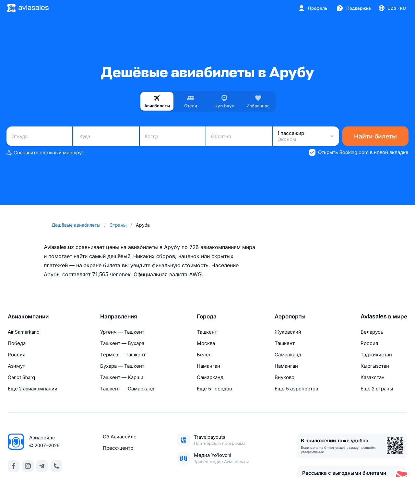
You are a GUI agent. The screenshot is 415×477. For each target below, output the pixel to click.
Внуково (284, 377)
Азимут (16, 366)
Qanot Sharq (21, 377)
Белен (204, 355)
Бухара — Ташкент (122, 366)
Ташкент (207, 332)
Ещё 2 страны (377, 389)
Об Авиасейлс (119, 437)
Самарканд (210, 377)
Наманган (208, 366)
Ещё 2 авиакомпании (32, 389)
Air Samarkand (24, 332)
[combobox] (39, 136)
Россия (16, 355)
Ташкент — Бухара (122, 343)
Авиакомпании (28, 316)
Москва (206, 343)
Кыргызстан (375, 366)
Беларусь (372, 332)
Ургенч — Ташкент (122, 332)
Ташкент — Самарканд (127, 389)
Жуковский (288, 332)
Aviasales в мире (384, 316)
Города (207, 316)
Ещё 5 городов (214, 389)
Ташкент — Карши (121, 377)
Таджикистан (376, 355)
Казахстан (373, 377)
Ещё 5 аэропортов (296, 389)
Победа (17, 343)
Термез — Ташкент (123, 355)
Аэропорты (290, 316)
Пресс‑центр (118, 448)
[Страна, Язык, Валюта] (392, 8)
